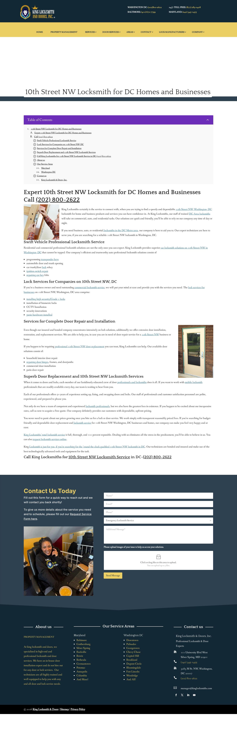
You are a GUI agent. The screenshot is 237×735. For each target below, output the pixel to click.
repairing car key (35, 275)
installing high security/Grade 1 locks (45, 299)
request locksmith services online (50, 439)
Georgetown (133, 648)
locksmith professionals (98, 406)
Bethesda (81, 660)
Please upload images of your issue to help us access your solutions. (134, 547)
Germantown (83, 664)
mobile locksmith (193, 382)
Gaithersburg (83, 644)
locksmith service (82, 423)
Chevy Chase (133, 652)
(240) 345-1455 (189, 12)
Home (39, 32)
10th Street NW (150, 334)
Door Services (110, 32)
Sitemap (64, 709)
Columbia (81, 675)
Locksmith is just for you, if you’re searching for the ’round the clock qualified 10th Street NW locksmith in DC (87, 447)
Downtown (132, 640)
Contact (146, 32)
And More (82, 679)
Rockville (81, 652)
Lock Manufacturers (171, 32)
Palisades (131, 644)
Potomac (80, 667)
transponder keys (50, 259)
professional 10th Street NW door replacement (79, 346)
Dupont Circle (134, 664)
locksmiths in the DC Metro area (120, 230)
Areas (129, 32)
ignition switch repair (37, 271)
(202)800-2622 (155, 7)
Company (197, 32)
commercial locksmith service (90, 287)
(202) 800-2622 (58, 200)
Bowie (79, 656)
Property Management (63, 32)
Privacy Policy (78, 709)
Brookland (131, 660)
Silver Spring (83, 648)
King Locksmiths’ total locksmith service (44, 435)
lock (44, 267)
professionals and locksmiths (132, 382)
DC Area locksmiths (199, 214)
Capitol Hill (132, 656)
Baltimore (81, 640)
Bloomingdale (133, 667)
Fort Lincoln (132, 671)
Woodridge (132, 675)
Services (90, 32)
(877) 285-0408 (193, 7)
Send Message (113, 575)
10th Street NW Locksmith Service (99, 457)
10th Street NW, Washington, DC (194, 209)
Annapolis (81, 671)
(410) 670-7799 (148, 12)
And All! (131, 679)
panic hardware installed (39, 315)
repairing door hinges (37, 362)
